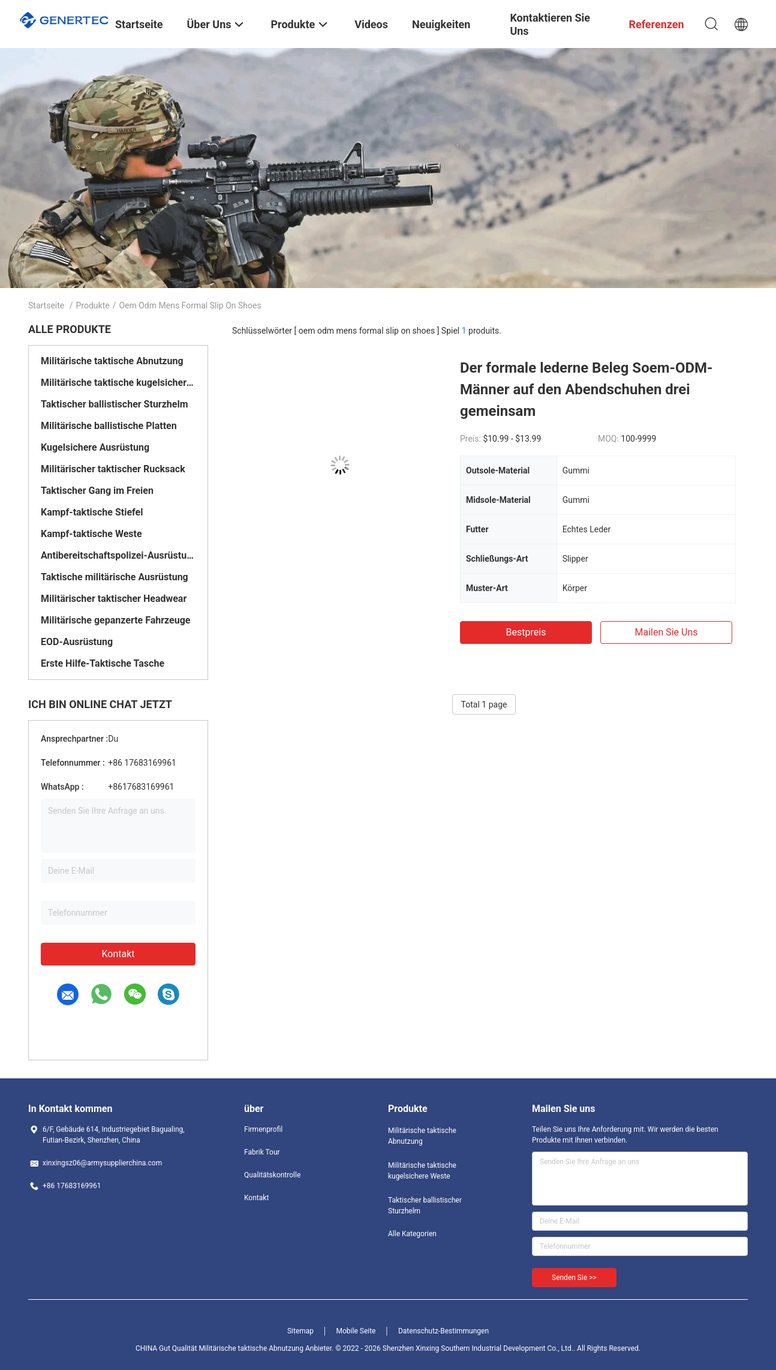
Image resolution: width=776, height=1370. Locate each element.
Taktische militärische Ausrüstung (114, 577)
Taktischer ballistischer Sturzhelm (114, 404)
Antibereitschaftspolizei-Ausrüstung (118, 555)
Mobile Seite (356, 1331)
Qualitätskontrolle (272, 1175)
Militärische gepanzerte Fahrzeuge (115, 620)
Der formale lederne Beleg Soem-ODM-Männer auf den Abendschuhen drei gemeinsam (586, 389)
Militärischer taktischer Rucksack (113, 469)
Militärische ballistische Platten (109, 425)
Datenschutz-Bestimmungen (443, 1331)
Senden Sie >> (574, 1277)
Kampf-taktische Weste (91, 533)
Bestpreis (526, 632)
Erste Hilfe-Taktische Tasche (102, 663)
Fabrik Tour (262, 1152)
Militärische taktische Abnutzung (112, 361)
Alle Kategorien (412, 1234)
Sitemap (300, 1331)
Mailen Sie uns (665, 632)
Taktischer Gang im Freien (97, 490)
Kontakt (117, 954)
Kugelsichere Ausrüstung (95, 447)
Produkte (93, 305)
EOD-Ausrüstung (77, 641)
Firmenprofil (263, 1129)
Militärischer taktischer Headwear (114, 598)
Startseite (46, 305)
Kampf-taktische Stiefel (92, 512)
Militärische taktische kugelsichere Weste (118, 382)
